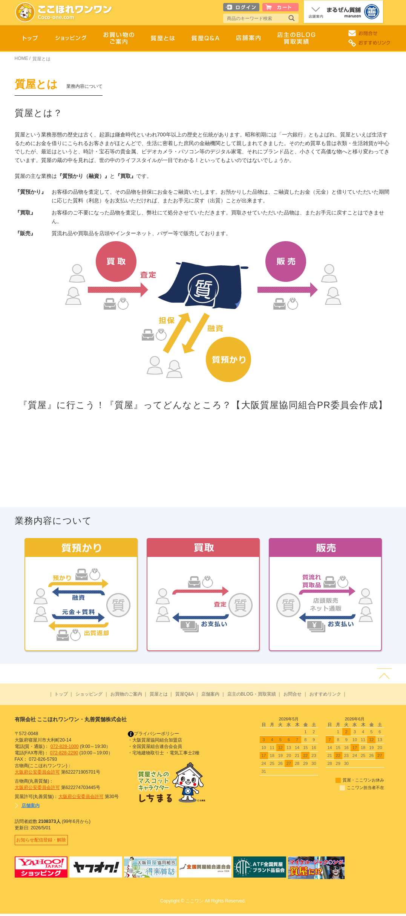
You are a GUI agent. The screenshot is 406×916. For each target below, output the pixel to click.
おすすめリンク (325, 694)
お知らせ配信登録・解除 (42, 841)
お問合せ (292, 694)
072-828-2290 (64, 752)
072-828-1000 (65, 746)
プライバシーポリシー (153, 733)
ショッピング (89, 694)
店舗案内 (210, 694)
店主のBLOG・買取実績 (251, 694)
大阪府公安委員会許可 (37, 772)
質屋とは (159, 694)
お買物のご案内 (126, 694)
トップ (61, 694)
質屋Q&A (184, 694)
